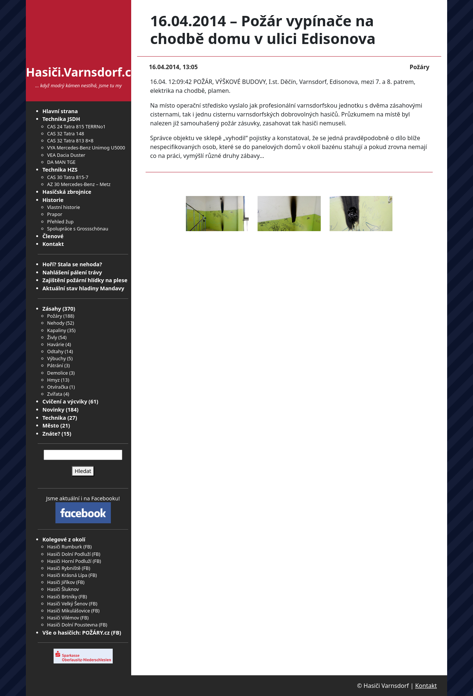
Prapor (54, 214)
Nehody (56, 323)
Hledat (83, 470)
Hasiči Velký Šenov (67, 603)
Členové (53, 236)
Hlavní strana (60, 111)
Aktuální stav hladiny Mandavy (83, 288)
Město (50, 425)
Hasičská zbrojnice (66, 191)
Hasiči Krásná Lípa (67, 575)
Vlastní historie (63, 207)
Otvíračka (57, 387)
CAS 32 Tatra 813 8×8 (70, 140)
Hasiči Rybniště (64, 568)
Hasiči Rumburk (64, 546)
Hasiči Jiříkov (61, 582)
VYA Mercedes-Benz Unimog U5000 (86, 147)
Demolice (57, 372)
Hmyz (53, 379)
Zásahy (51, 308)
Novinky (53, 409)
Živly (52, 337)
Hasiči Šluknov (63, 589)
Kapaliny (56, 330)
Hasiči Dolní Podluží (69, 554)
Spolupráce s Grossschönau (77, 228)
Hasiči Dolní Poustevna (72, 624)
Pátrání (55, 365)
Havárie (55, 344)
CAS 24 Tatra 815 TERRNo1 (76, 126)
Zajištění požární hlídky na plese (84, 280)
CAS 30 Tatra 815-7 (67, 177)
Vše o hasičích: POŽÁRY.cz (76, 632)
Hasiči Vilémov (63, 617)
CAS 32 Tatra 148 (65, 133)
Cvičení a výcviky (64, 401)
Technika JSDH (61, 118)
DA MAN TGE (61, 162)
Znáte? (51, 433)
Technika (54, 417)
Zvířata (54, 394)
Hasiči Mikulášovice (68, 610)
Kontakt (53, 243)
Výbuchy (56, 358)
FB (87, 546)
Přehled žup (60, 221)
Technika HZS (60, 169)
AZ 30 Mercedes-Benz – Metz (78, 184)
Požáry (54, 315)
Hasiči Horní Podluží (69, 561)
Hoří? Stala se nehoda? (72, 264)
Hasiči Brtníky (62, 596)
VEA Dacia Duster (66, 155)
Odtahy (55, 351)
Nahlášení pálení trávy (72, 272)
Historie (53, 199)
